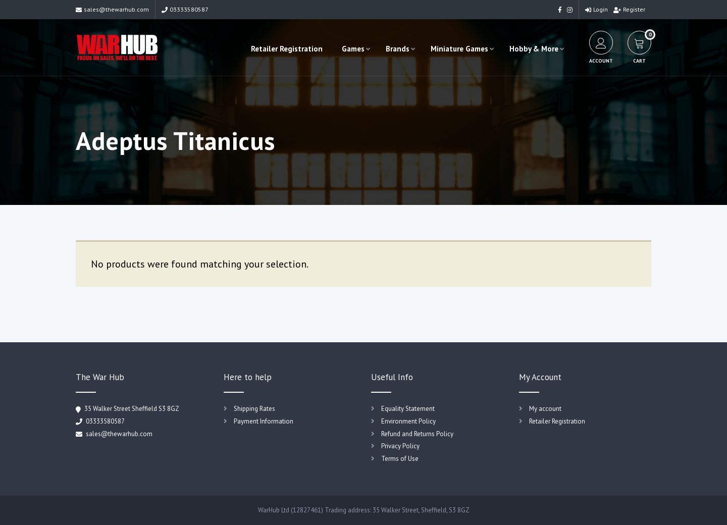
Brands (397, 49)
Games (353, 49)
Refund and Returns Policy (417, 434)
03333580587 (185, 9)
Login (596, 9)
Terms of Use (400, 458)
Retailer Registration (287, 49)
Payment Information (263, 421)
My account (545, 408)
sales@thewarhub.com (112, 9)
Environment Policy (408, 421)
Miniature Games (459, 49)
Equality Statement (408, 408)
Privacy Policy (400, 446)
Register (629, 9)
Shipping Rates (254, 408)
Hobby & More (533, 49)
